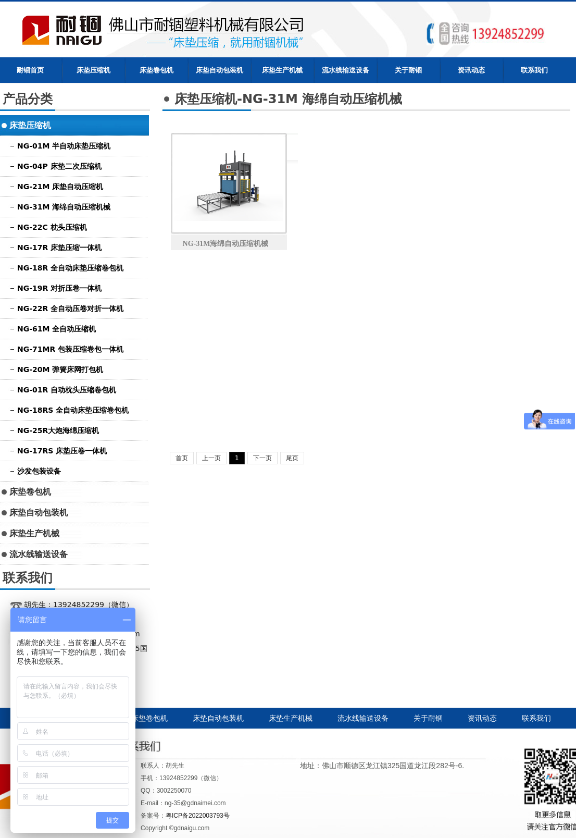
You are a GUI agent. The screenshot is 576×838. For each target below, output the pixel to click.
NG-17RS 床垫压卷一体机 (62, 451)
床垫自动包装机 (219, 70)
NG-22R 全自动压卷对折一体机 (70, 308)
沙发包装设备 (39, 471)
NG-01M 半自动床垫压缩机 (63, 146)
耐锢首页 (30, 70)
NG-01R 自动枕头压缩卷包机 (66, 390)
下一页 (262, 458)
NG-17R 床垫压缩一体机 (59, 247)
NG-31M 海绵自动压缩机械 (63, 207)
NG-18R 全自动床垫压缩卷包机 (70, 268)
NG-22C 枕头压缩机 (52, 227)
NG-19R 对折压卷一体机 (59, 288)
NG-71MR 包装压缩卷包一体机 (70, 349)
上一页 (211, 458)
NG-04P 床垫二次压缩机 (59, 166)
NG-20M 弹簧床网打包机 (60, 369)
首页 (182, 458)
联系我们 (534, 70)
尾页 (292, 458)
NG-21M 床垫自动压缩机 (60, 186)
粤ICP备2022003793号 (198, 815)
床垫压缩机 (93, 70)
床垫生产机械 (282, 70)
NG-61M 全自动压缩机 (56, 329)
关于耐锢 (408, 70)
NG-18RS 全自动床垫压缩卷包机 (73, 410)
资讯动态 (471, 70)
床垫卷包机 (156, 70)
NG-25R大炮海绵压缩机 (58, 430)
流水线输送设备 (345, 70)
